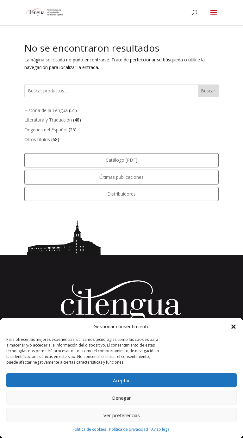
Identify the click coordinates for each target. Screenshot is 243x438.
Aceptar (121, 380)
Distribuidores (121, 194)
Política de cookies (89, 429)
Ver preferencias (121, 415)
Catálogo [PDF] (121, 160)
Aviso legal (161, 429)
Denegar (121, 398)
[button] (233, 326)
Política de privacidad (128, 429)
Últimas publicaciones (121, 177)
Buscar (208, 91)
